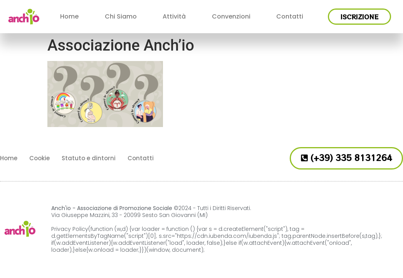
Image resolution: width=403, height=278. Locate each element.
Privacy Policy (69, 229)
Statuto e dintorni (89, 158)
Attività (174, 16)
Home (69, 16)
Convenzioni (231, 16)
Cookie (39, 158)
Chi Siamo (121, 16)
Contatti (289, 16)
